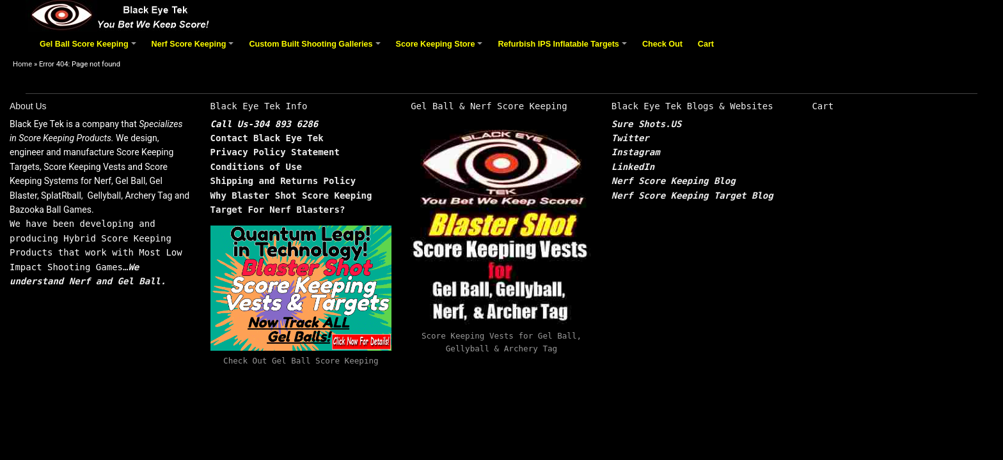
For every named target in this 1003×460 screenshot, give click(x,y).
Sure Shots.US (647, 124)
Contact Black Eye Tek (267, 138)
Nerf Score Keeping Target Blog (692, 195)
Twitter (630, 138)
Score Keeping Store (441, 49)
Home (22, 64)
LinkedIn (633, 167)
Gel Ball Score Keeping (89, 49)
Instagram (636, 152)
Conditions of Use (256, 167)
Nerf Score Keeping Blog (674, 181)
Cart (706, 44)
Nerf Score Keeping (194, 49)
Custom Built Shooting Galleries (316, 49)
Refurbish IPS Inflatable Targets (564, 49)
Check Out (662, 44)
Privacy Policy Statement (275, 152)
